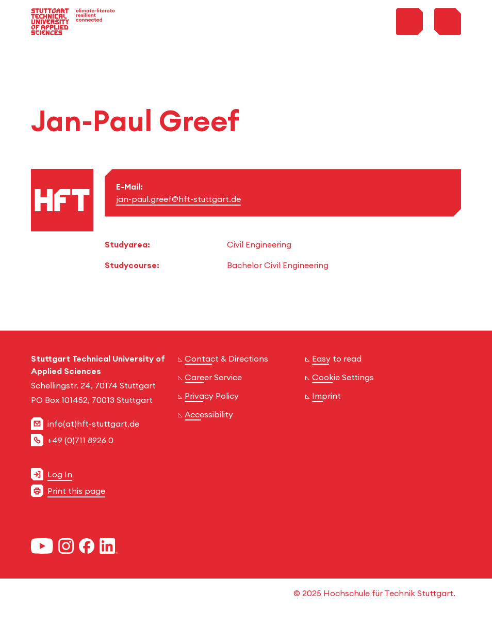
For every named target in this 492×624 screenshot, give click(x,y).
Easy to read (337, 358)
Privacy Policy (212, 396)
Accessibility (209, 414)
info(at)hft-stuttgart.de (93, 423)
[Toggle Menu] (447, 21)
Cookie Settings (343, 377)
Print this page (76, 491)
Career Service (213, 377)
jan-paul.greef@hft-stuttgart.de (178, 199)
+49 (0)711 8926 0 (80, 440)
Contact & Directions (226, 358)
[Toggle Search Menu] (409, 21)
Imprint (326, 396)
